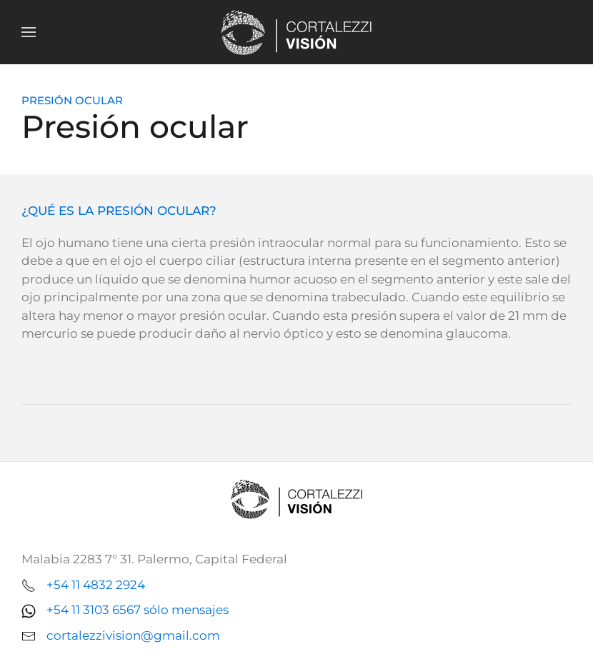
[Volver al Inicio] (296, 32)
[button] (28, 32)
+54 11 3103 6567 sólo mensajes (137, 610)
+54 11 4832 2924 (95, 585)
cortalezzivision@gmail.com (133, 635)
